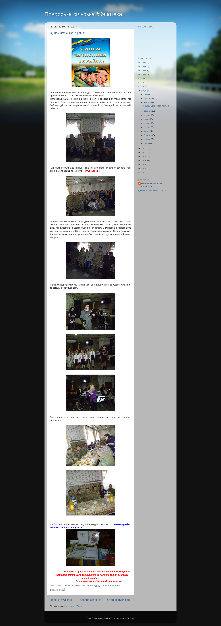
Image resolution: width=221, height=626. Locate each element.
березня (148, 135)
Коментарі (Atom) (74, 606)
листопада (149, 98)
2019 (144, 83)
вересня (148, 111)
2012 (144, 164)
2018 (144, 87)
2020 (144, 79)
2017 (144, 91)
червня (147, 123)
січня (146, 143)
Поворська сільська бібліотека (83, 14)
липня (147, 119)
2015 (144, 152)
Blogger (130, 618)
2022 (144, 70)
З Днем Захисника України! (67, 33)
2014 (144, 156)
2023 (144, 66)
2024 (144, 62)
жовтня (147, 102)
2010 (144, 172)
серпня (147, 115)
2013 (144, 160)
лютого (147, 139)
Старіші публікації (119, 599)
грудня (147, 94)
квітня (147, 131)
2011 (144, 168)
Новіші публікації (61, 599)
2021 (144, 74)
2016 (144, 148)
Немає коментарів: (112, 585)
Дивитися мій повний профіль (152, 190)
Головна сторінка (89, 599)
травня (147, 127)
